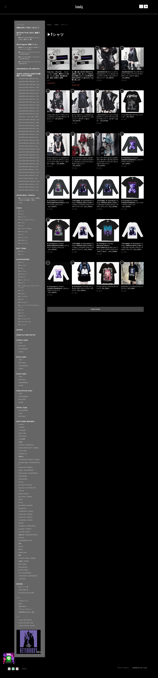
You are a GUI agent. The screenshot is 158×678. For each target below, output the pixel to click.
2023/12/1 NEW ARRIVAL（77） (29, 184)
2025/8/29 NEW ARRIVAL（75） (29, 96)
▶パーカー (22, 222)
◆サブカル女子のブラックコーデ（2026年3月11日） (29, 62)
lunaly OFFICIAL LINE (26, 623)
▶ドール (21, 313)
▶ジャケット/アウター (25, 228)
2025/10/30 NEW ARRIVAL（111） (29, 90)
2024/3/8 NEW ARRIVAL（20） (29, 166)
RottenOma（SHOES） (26, 467)
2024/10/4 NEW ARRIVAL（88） (29, 125)
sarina (21, 502)
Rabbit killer (23, 552)
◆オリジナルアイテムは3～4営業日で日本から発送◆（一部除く (29, 199)
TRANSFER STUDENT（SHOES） (29, 459)
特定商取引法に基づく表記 (26, 612)
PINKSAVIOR (23, 479)
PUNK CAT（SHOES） (26, 517)
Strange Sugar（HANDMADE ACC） (29, 463)
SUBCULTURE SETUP (25, 335)
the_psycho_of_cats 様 (26, 592)
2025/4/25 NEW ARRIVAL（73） (29, 108)
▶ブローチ (22, 277)
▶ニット (21, 234)
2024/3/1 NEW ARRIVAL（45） (29, 169)
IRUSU (21, 546)
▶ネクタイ (22, 293)
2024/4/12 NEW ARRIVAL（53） (29, 158)
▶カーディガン (23, 231)
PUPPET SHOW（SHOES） (27, 558)
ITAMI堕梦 (22, 439)
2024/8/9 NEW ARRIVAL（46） (29, 134)
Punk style (21, 374)
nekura (21, 482)
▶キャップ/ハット (24, 280)
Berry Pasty (22, 564)
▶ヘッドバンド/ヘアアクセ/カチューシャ (29, 306)
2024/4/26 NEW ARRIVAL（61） (29, 155)
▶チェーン (22, 283)
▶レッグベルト (23, 296)
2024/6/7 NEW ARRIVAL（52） (29, 146)
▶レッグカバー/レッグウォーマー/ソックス (29, 286)
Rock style (21, 357)
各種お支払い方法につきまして (27, 28)
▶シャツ (21, 211)
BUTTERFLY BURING (26, 505)
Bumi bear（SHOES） (26, 496)
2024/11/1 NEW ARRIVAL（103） (29, 122)
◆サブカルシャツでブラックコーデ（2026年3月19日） (29, 53)
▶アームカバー (23, 302)
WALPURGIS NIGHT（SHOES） (29, 448)
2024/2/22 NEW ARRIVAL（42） (29, 172)
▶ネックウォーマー (24, 319)
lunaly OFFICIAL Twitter (27, 625)
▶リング (21, 290)
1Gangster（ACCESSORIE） (27, 526)
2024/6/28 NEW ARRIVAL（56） (29, 143)
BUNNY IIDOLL (24, 570)
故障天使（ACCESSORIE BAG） (29, 535)
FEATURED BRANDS (25, 421)
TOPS (56, 25)
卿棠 (20, 555)
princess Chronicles (25, 485)
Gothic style (22, 340)
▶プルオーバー (23, 240)
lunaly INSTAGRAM (25, 620)
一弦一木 (21, 491)
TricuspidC (22, 430)
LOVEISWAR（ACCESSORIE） (28, 576)
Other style (21, 408)
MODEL (19, 584)
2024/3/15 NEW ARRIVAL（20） (29, 163)
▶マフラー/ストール (25, 321)
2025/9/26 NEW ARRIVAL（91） (29, 93)
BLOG (20, 603)
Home (49, 25)
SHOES (19, 330)
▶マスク (21, 299)
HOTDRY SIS (23, 454)
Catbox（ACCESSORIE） (26, 470)
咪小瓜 (20, 549)
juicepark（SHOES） (25, 529)
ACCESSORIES (23, 259)
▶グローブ (22, 316)
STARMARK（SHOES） (26, 520)
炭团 (20, 543)
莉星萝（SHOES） (24, 561)
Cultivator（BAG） (25, 532)
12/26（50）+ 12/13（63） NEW (29, 116)
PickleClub (22, 508)
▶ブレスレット (23, 274)
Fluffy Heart (23, 451)
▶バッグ (21, 262)
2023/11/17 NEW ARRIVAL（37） (29, 187)
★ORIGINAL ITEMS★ (25, 195)
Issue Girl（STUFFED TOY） (28, 488)
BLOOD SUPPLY (24, 493)
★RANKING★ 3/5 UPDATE (28, 69)
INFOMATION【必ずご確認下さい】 (28, 34)
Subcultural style (24, 391)
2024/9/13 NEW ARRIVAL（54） (29, 128)
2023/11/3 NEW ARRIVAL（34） (29, 190)
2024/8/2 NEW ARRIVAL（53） (29, 137)
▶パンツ (21, 254)
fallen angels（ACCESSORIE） (29, 473)
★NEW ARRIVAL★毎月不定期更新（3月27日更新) (28, 75)
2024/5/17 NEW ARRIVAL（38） (29, 152)
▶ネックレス (22, 271)
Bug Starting (23, 567)
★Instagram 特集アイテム (27, 44)
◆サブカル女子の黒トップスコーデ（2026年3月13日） (29, 58)
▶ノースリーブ (23, 243)
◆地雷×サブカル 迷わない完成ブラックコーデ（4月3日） (29, 48)
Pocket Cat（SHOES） (26, 514)
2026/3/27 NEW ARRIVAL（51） (29, 78)
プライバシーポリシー (25, 609)
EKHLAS (21, 538)
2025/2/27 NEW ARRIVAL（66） (29, 114)
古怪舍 (20, 442)
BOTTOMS (21, 248)
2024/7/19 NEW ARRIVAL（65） (29, 140)
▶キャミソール (23, 237)
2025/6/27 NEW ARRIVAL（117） (29, 102)
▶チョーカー (22, 265)
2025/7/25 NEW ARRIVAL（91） (29, 99)
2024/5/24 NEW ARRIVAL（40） (29, 149)
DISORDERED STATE (25, 540)
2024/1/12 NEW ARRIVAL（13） (29, 175)
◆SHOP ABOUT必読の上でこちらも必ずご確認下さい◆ (29, 38)
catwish (21, 424)
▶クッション (22, 324)
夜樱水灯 (21, 456)
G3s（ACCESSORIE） (25, 573)
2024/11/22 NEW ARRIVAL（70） (29, 119)
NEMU (21, 499)
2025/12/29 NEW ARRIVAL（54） (29, 84)
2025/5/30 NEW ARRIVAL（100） (29, 105)
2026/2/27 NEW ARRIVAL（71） (29, 81)
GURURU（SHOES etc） (27, 445)
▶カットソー (22, 217)
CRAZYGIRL (22, 436)
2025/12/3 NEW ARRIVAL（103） (29, 87)
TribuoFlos (22, 579)
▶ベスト (21, 225)
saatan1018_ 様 (23, 590)
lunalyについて (23, 600)
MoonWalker (23, 476)
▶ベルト (21, 268)
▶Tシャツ (22, 214)
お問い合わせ (23, 606)
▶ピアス (21, 310)
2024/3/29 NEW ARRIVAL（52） (29, 161)
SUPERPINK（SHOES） (26, 511)
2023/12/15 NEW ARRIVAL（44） (29, 181)
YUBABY (22, 427)
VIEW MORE (95, 309)
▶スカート (22, 251)
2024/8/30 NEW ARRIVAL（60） (29, 131)
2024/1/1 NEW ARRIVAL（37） (29, 178)
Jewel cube (22, 433)
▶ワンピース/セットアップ (27, 220)
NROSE (21, 523)
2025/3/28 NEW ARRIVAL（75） (29, 111)
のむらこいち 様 (23, 587)
